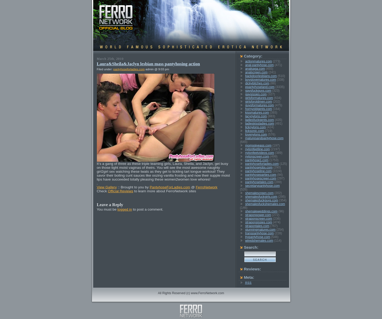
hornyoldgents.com (258, 109)
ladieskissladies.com (259, 123)
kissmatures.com (257, 112)
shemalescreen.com (259, 193)
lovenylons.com (256, 134)
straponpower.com (258, 215)
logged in (124, 209)
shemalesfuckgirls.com (261, 197)
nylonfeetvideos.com (259, 153)
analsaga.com (255, 69)
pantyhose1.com (256, 160)
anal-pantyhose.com (259, 65)
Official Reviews (120, 191)
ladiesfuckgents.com (259, 120)
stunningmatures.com (260, 229)
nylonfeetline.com (257, 149)
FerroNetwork (207, 187)
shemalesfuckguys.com (261, 200)
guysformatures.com (259, 105)
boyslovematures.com (260, 80)
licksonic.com (254, 131)
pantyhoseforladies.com (129, 69)
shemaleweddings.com (261, 211)
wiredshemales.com (259, 240)
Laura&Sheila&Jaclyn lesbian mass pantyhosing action (148, 63)
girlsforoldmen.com (258, 101)
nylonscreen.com (257, 156)
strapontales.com (257, 226)
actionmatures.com (258, 61)
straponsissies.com (258, 222)
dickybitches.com (257, 83)
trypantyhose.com (257, 237)
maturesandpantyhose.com (264, 138)
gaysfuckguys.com (258, 90)
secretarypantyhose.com (262, 186)
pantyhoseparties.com (260, 175)
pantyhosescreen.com (260, 178)
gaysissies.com (256, 94)
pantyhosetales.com (259, 182)
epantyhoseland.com (259, 87)
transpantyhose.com (259, 233)
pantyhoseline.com (258, 171)
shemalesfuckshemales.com (265, 204)
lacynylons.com (256, 116)
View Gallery (107, 187)
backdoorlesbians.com (261, 76)
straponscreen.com (258, 219)
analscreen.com (256, 72)
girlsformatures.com (259, 98)
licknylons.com (255, 127)
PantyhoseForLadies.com (170, 187)
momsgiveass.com (258, 145)
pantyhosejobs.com (259, 167)
